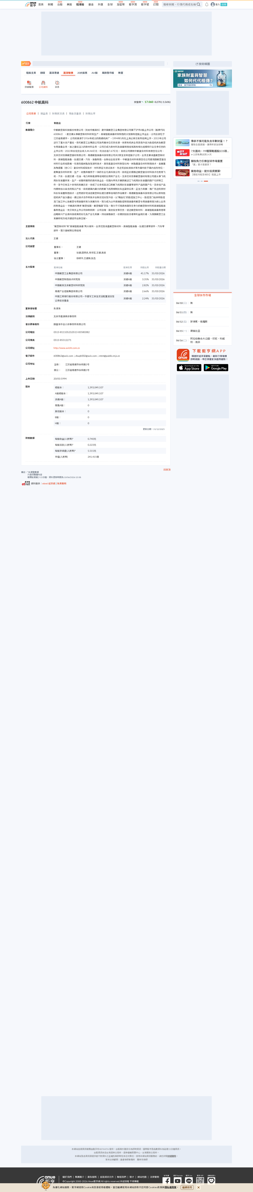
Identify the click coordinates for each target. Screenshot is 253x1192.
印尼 (214, 338)
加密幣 (121, 4)
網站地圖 (142, 1177)
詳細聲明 (172, 1156)
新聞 (50, 4)
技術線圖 (204, 63)
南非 (197, 342)
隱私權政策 (171, 1187)
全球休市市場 (202, 295)
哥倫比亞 (195, 330)
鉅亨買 (133, 4)
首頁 (41, 4)
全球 (110, 4)
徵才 (131, 1177)
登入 (217, 4)
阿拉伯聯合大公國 (200, 338)
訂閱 (155, 4)
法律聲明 (154, 1177)
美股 (69, 4)
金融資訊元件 (107, 1177)
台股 (60, 4)
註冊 (224, 4)
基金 (91, 4)
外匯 (100, 4)
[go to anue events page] (207, 4)
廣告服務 (92, 1177)
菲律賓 (194, 321)
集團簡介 (79, 1177)
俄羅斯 (203, 321)
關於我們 (67, 1177)
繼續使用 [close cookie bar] (187, 1187)
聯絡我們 (121, 1177)
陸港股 (80, 4)
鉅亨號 (145, 4)
